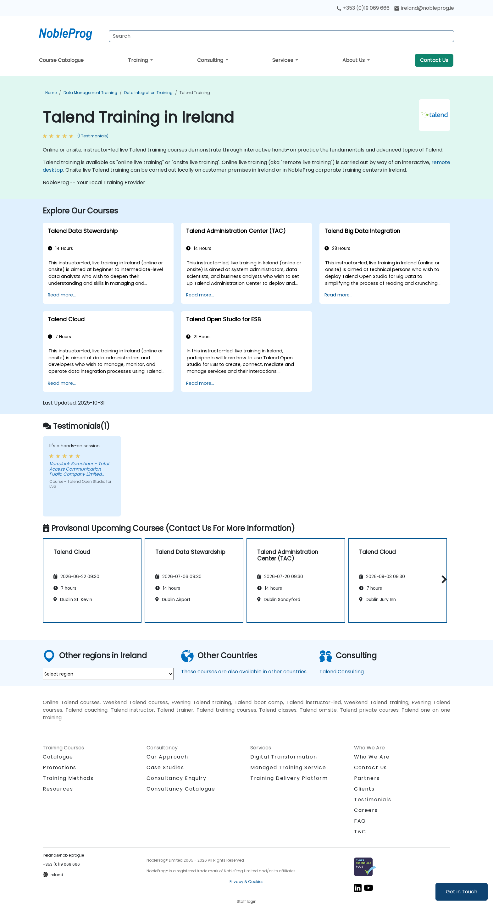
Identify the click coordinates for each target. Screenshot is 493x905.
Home (51, 92)
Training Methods (68, 778)
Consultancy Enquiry (176, 778)
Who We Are (372, 756)
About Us (354, 60)
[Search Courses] (281, 36)
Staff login (247, 901)
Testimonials (372, 799)
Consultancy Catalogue (181, 788)
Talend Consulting (341, 671)
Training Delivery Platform (289, 778)
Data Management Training (90, 92)
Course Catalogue (61, 60)
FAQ (360, 821)
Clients (364, 788)
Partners (367, 778)
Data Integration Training (148, 92)
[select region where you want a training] (108, 674)
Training (138, 60)
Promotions (59, 767)
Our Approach (167, 756)
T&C (360, 831)
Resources (58, 788)
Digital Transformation (283, 756)
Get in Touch (461, 891)
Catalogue (58, 756)
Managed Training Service (288, 767)
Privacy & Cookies (246, 881)
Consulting (210, 60)
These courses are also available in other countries (244, 671)
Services (283, 60)
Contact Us (434, 60)
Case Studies (165, 767)
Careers (366, 810)
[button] (442, 579)
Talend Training (195, 92)
